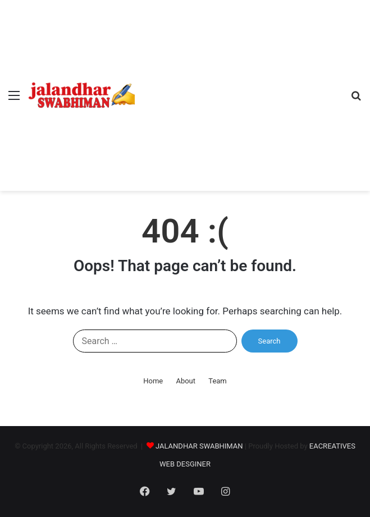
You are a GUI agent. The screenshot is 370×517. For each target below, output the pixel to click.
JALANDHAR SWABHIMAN (199, 446)
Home (153, 381)
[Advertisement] (238, 84)
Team (217, 381)
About (185, 381)
